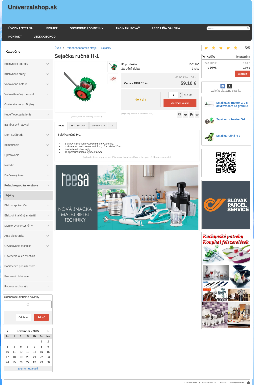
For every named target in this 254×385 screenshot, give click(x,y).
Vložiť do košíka (180, 103)
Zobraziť (242, 74)
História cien (78, 125)
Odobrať (23, 317)
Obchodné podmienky (235, 382)
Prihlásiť (223, 382)
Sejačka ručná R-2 (228, 135)
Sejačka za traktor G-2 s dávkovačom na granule (232, 104)
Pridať (41, 317)
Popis (61, 125)
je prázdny (243, 56)
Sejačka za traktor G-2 (230, 119)
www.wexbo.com (209, 382)
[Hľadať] (247, 28)
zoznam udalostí (28, 368)
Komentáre (98, 125)
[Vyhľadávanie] (228, 28)
